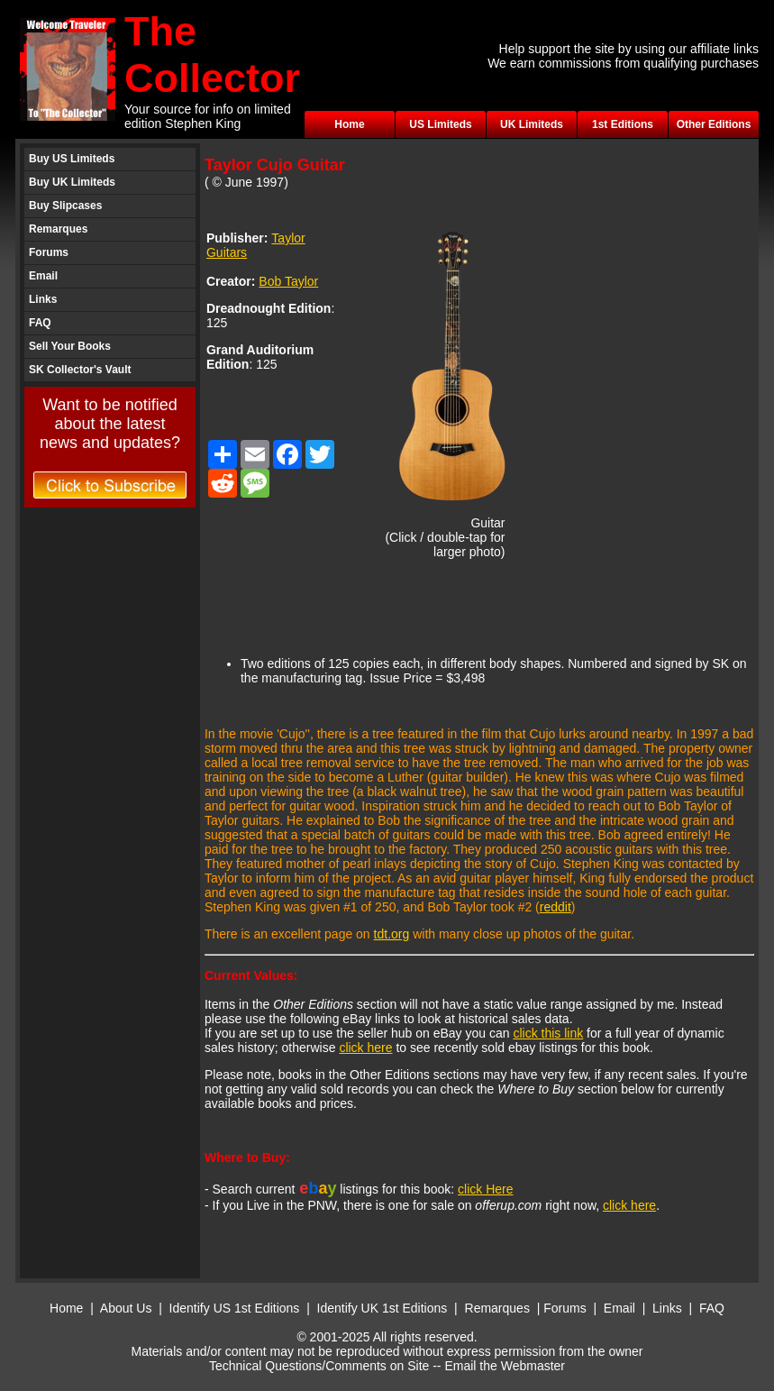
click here (365, 1047)
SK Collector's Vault (80, 369)
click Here (485, 1189)
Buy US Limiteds (71, 158)
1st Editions (622, 124)
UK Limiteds (531, 124)
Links (43, 299)
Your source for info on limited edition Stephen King (207, 116)
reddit (555, 907)
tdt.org (392, 934)
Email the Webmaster (504, 1366)
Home (349, 124)
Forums (48, 252)
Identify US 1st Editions (234, 1308)
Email (43, 276)
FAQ (40, 322)
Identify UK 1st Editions (384, 1308)
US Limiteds (440, 124)
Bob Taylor (288, 281)
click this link (548, 1033)
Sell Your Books (70, 346)
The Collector (212, 54)
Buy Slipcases (65, 205)
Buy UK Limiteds (72, 182)
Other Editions (714, 124)
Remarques (58, 229)
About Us (126, 1308)
